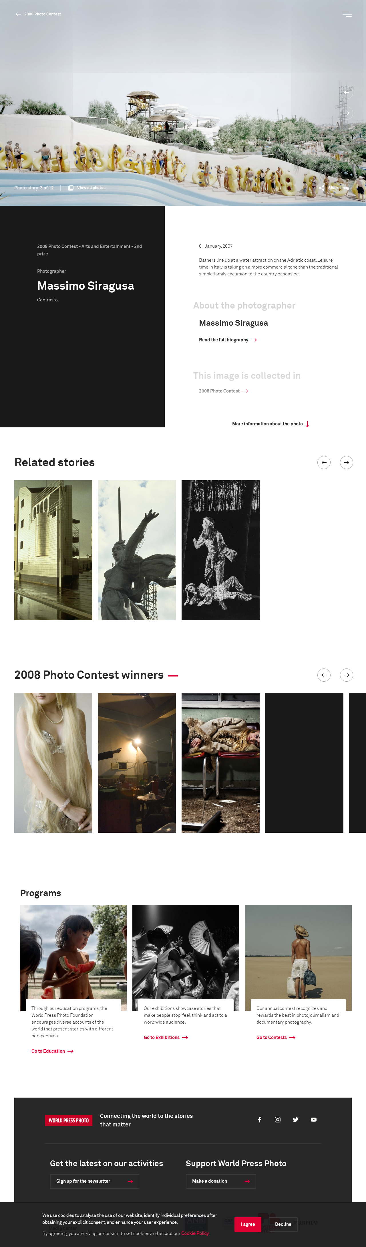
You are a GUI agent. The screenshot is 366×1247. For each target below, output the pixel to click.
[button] (324, 462)
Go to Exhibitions (162, 1037)
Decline (283, 1224)
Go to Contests (271, 1037)
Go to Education (48, 1051)
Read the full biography (223, 340)
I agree (248, 1224)
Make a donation (209, 1181)
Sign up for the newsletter (83, 1181)
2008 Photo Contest (42, 14)
